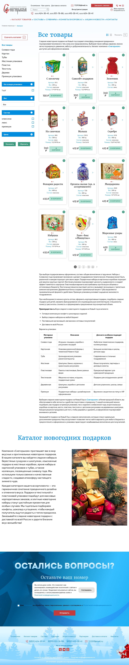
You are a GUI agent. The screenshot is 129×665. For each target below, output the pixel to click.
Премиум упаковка (12, 76)
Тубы (4, 57)
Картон (5, 53)
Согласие (28, 605)
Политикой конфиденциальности (97, 605)
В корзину (56, 95)
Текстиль (6, 68)
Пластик (6, 65)
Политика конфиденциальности (83, 657)
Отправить (64, 613)
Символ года (8, 49)
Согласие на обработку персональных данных (51, 657)
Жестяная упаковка (12, 61)
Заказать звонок (101, 5)
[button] (52, 76)
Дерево (5, 72)
